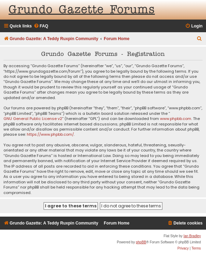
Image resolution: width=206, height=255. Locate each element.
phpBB (141, 242)
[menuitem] (41, 26)
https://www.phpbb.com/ (50, 134)
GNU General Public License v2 (32, 118)
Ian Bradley (192, 236)
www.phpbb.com (175, 118)
